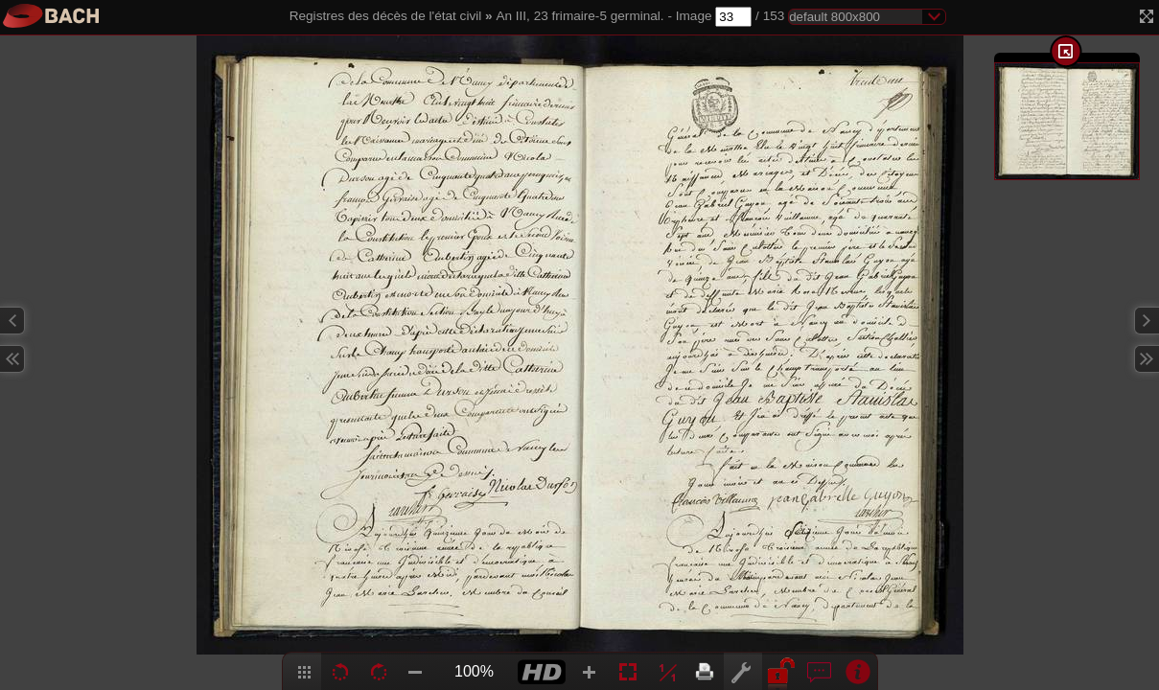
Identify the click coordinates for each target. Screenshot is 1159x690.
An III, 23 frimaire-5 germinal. (579, 16)
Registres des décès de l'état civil (386, 16)
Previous (12, 320)
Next (1146, 320)
